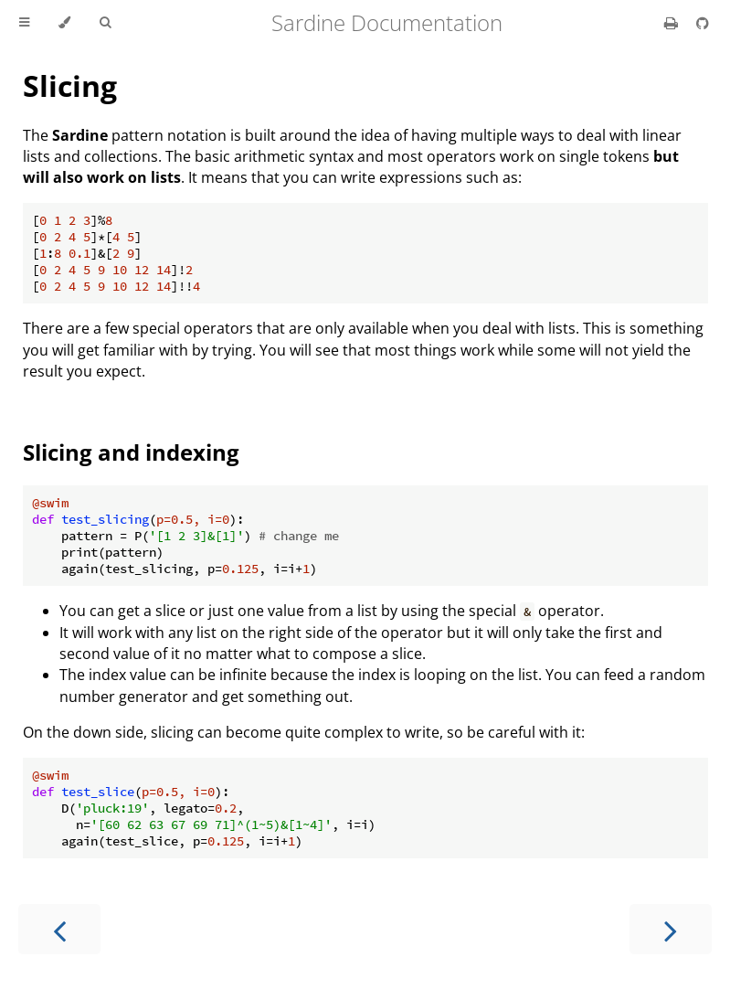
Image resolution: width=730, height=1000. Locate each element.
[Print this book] (673, 23)
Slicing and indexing (131, 452)
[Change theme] (64, 23)
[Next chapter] (670, 929)
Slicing (70, 85)
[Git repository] (702, 23)
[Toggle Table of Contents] (24, 23)
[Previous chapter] (59, 929)
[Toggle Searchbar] (105, 23)
